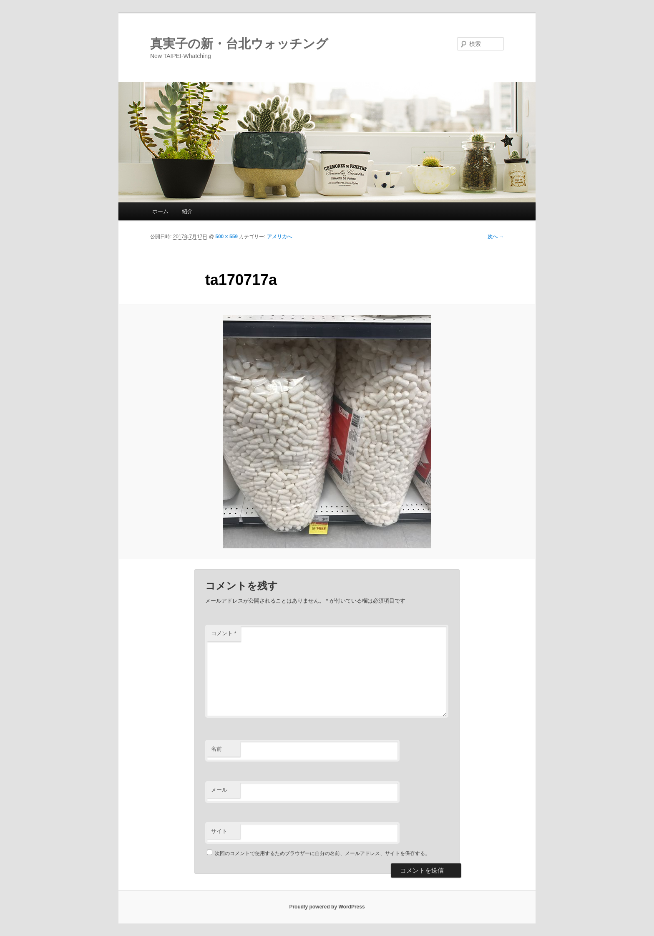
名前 (216, 749)
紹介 (187, 211)
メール (219, 790)
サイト (219, 831)
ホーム (160, 211)
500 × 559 (226, 237)
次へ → (496, 237)
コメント (223, 633)
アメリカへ (279, 237)
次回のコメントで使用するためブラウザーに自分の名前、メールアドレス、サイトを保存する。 (322, 853)
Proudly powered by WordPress (327, 907)
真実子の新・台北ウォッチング (239, 43)
